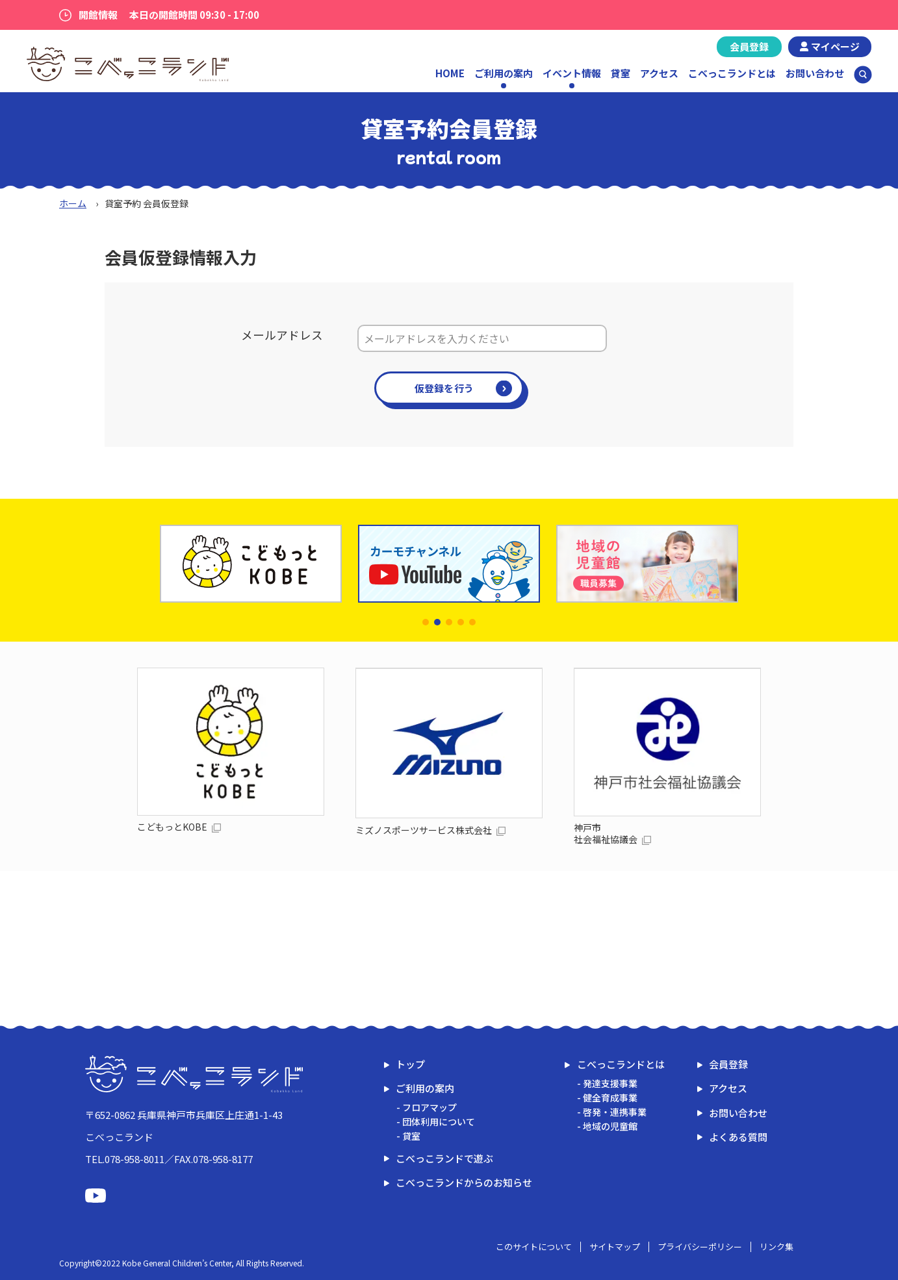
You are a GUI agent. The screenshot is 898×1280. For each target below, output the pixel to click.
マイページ (835, 46)
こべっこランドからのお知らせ (464, 1182)
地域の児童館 (610, 1126)
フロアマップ (429, 1107)
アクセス (659, 73)
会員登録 (749, 46)
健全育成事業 (610, 1097)
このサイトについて (534, 1246)
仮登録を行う (444, 388)
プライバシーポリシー (700, 1246)
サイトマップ (614, 1246)
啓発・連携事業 (615, 1111)
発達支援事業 (610, 1083)
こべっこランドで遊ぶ (444, 1158)
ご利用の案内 (425, 1088)
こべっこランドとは (732, 73)
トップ (410, 1064)
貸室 (620, 73)
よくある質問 (738, 1137)
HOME (450, 73)
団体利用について (438, 1121)
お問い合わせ (815, 73)
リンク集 (776, 1246)
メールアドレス (282, 335)
